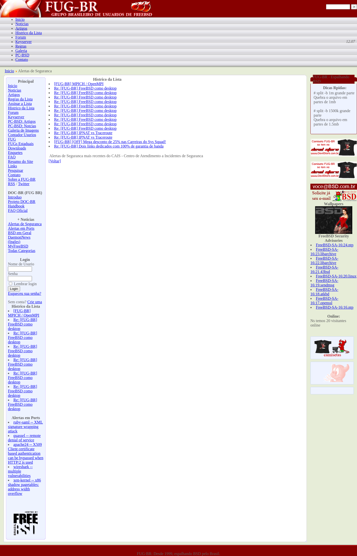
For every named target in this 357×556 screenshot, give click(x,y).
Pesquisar (15, 170)
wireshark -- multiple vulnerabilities (20, 471)
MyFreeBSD (18, 246)
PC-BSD (22, 55)
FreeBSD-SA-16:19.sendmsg (324, 282)
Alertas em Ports (21, 228)
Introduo (15, 197)
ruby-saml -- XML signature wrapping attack (25, 426)
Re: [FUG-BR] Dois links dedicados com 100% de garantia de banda (109, 146)
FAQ (12, 157)
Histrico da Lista (28, 33)
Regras (20, 46)
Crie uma (34, 302)
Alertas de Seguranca (25, 224)
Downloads (17, 148)
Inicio (20, 19)
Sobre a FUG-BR (21, 179)
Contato (21, 59)
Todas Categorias (21, 251)
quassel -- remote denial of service (24, 437)
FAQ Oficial (18, 210)
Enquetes (15, 153)
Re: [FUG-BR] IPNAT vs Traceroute (83, 133)
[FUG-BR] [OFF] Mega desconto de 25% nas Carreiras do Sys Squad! (110, 142)
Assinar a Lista (20, 103)
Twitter (24, 184)
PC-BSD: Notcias (22, 126)
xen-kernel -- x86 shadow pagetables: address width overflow (24, 487)
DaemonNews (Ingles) (19, 239)
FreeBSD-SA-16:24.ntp (335, 245)
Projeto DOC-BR (21, 202)
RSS (11, 184)
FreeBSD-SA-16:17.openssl (324, 300)
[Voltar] (55, 161)
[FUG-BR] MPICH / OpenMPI (23, 313)
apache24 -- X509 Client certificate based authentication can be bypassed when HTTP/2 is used (25, 453)
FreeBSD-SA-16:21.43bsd (324, 269)
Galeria (21, 51)
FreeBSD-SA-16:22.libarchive (324, 260)
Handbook (16, 206)
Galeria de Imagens (23, 130)
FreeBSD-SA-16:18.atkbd (324, 291)
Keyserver (23, 42)
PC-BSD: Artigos (22, 121)
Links (12, 166)
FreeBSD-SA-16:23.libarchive (324, 251)
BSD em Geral (19, 233)
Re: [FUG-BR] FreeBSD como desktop (22, 324)
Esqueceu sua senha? (24, 293)
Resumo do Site (20, 161)
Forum (20, 37)
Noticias (22, 24)
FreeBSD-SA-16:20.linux (336, 276)
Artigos (21, 28)
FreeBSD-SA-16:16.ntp (335, 307)
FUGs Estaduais (21, 144)
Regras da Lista (20, 99)
